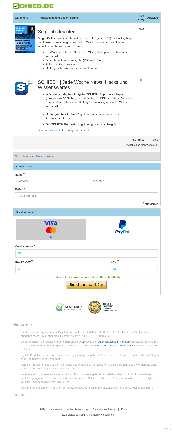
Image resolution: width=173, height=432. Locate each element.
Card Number (24, 246)
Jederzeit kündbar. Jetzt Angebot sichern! (63, 130)
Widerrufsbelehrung (77, 409)
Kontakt (125, 409)
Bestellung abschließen (86, 284)
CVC (114, 261)
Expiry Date (23, 261)
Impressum (56, 409)
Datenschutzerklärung (104, 409)
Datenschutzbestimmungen (113, 341)
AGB (82, 341)
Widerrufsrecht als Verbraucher (114, 345)
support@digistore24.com (63, 335)
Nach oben (19, 394)
